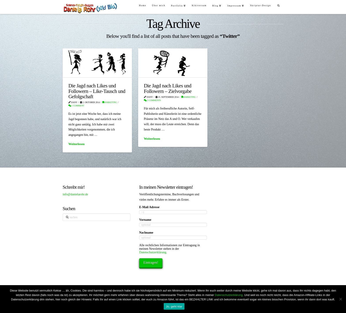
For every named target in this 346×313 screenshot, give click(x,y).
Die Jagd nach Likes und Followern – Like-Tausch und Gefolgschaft (96, 91)
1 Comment (76, 105)
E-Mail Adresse (149, 207)
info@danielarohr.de (75, 194)
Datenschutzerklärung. (153, 252)
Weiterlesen (76, 144)
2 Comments (152, 100)
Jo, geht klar (174, 306)
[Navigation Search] (279, 5)
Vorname (145, 219)
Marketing (109, 102)
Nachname (146, 232)
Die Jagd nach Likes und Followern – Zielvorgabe (168, 88)
